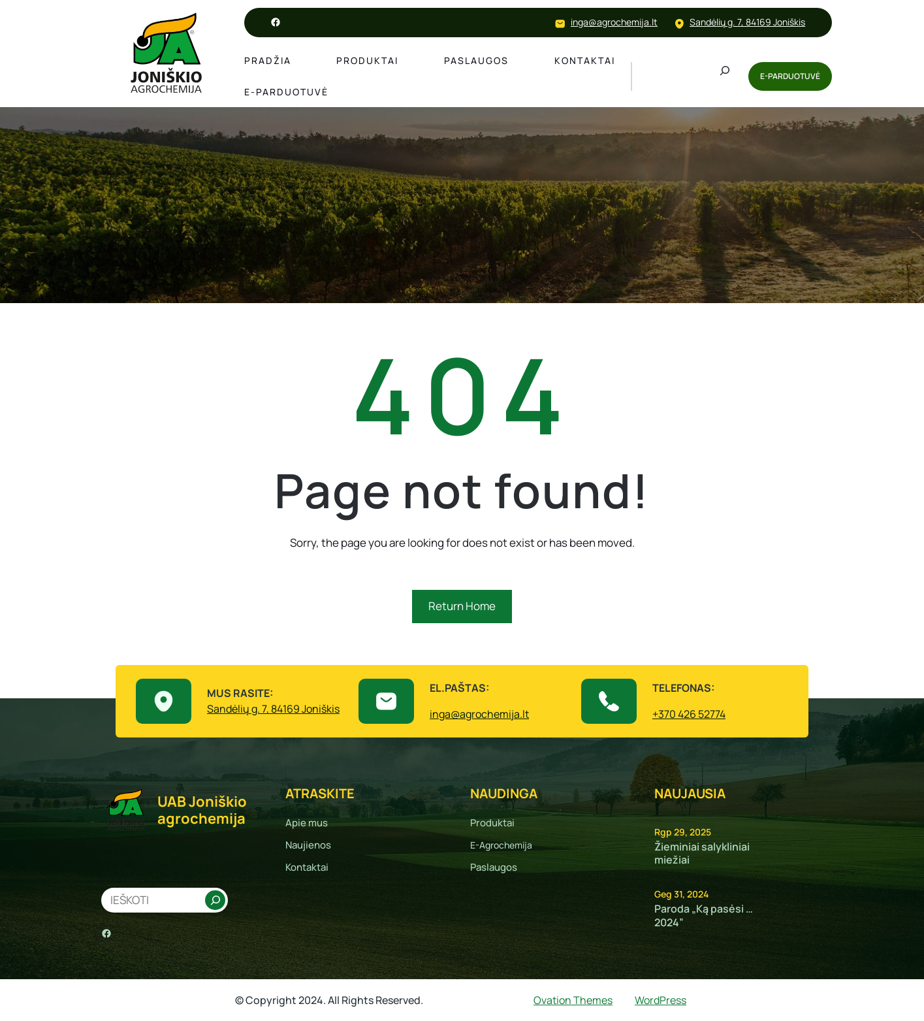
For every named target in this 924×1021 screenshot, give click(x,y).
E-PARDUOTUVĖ (790, 76)
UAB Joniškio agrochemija (202, 810)
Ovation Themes (573, 1000)
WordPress (660, 1000)
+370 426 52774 (688, 714)
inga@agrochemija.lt (614, 22)
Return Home (462, 605)
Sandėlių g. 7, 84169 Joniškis (747, 22)
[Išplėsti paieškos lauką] (725, 76)
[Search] (215, 900)
